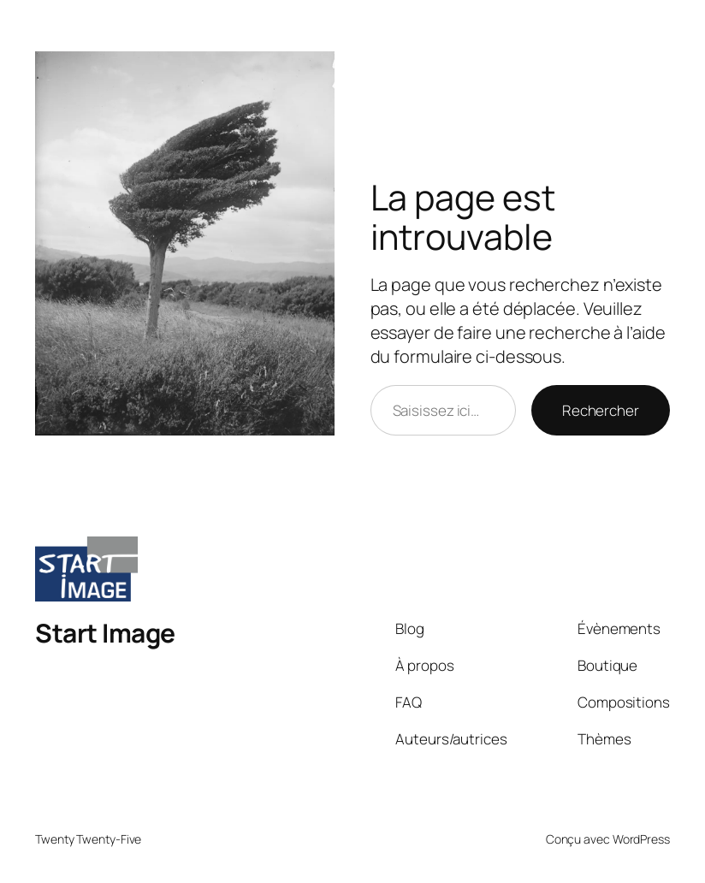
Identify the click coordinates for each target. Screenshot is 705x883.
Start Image (105, 632)
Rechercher (600, 410)
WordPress (641, 839)
